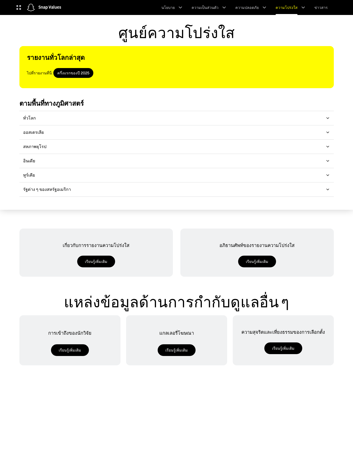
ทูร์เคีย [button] (176, 175)
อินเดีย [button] (176, 160)
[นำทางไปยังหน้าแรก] (31, 7)
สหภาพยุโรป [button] (176, 146)
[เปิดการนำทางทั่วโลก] (18, 7)
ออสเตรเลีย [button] (176, 132)
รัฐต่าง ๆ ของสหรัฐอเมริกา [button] (176, 189)
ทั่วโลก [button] (176, 118)
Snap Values (49, 7)
